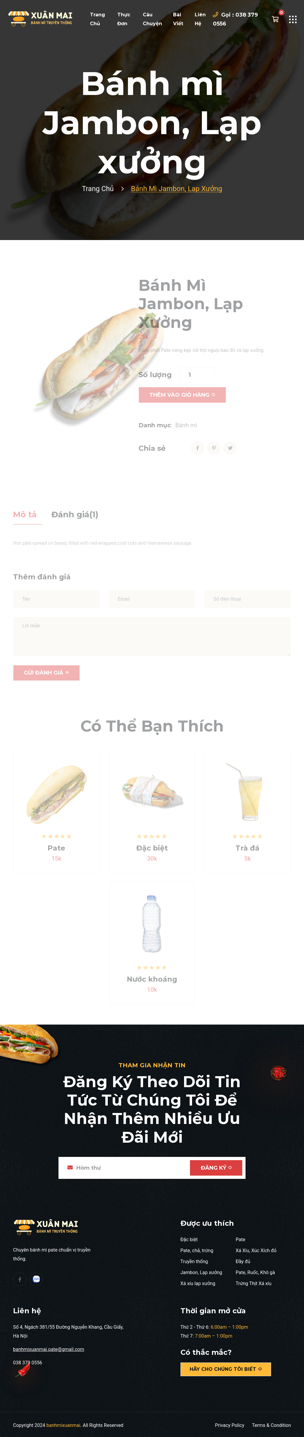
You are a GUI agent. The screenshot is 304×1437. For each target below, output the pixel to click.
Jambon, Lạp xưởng (201, 1270)
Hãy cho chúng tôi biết (226, 1367)
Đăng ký (216, 1166)
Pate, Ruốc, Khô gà (255, 1270)
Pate (240, 1237)
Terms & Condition (271, 1423)
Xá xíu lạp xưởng (198, 1281)
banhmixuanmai (63, 1423)
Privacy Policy (229, 1423)
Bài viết (178, 19)
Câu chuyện (152, 19)
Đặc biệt (189, 1237)
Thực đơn (123, 19)
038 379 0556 (27, 1360)
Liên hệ (200, 19)
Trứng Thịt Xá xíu (254, 1281)
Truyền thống (194, 1259)
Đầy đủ (243, 1259)
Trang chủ (97, 19)
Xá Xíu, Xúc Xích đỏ (256, 1248)
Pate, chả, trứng (196, 1248)
